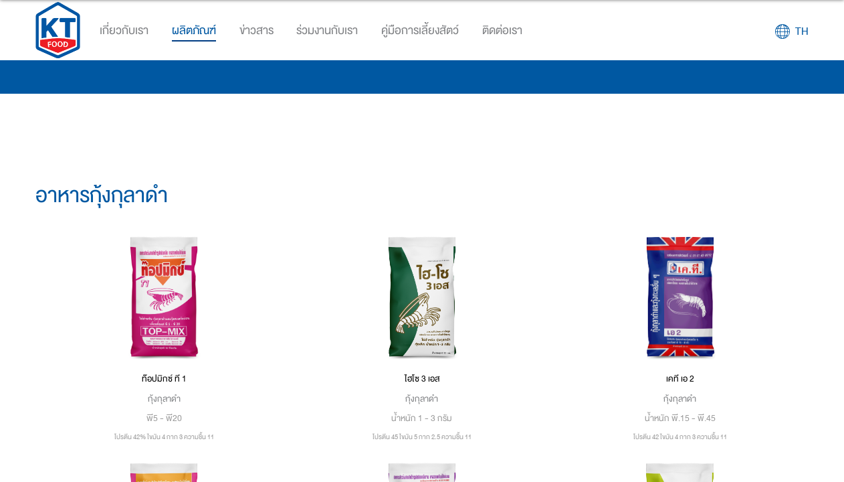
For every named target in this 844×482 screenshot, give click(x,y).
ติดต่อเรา (502, 30)
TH (802, 31)
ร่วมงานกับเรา (327, 30)
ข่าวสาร (256, 30)
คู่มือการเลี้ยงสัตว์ (420, 30)
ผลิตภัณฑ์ (194, 30)
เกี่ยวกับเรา (124, 30)
